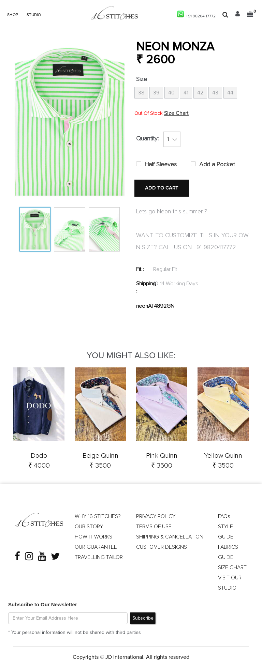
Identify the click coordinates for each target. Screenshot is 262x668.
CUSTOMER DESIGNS (161, 547)
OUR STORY (89, 526)
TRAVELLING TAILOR (99, 557)
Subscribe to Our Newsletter (42, 604)
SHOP (12, 15)
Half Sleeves (161, 165)
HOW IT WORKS (93, 537)
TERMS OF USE (154, 526)
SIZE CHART (232, 567)
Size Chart (176, 113)
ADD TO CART (161, 188)
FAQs (224, 516)
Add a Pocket (217, 165)
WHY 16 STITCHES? (98, 516)
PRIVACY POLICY (155, 516)
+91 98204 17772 (196, 14)
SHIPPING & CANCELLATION (169, 537)
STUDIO (34, 15)
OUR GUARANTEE (96, 547)
